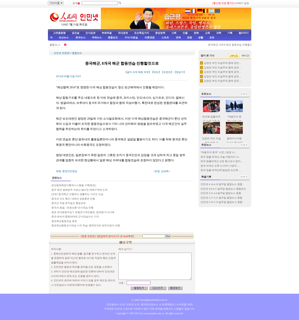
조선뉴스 (64, 37)
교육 (207, 33)
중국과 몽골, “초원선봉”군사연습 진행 (72, 207)
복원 (140, 72)
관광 (189, 37)
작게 (146, 72)
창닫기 (179, 72)
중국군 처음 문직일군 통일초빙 (68, 203)
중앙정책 (160, 33)
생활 (200, 37)
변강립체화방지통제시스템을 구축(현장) (73, 185)
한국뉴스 (80, 37)
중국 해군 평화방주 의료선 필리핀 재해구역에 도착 (79, 189)
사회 (173, 33)
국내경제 (123, 33)
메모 (156, 72)
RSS (190, 304)
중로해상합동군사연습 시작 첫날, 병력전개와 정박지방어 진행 (85, 225)
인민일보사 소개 (115, 304)
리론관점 (150, 37)
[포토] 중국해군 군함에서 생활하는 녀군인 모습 (77, 194)
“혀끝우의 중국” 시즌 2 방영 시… (219, 152)
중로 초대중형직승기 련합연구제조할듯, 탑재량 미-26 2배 (83, 212)
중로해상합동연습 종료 (64, 221)
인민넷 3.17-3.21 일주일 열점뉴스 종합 (222, 197)
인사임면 (90, 33)
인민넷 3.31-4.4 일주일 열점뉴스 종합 (221, 193)
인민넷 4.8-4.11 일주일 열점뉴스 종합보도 (223, 188)
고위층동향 (59, 33)
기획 (229, 33)
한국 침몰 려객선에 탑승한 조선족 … (221, 170)
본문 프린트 (88, 236)
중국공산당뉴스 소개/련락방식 (158, 304)
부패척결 (107, 33)
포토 (211, 37)
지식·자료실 (131, 37)
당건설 (75, 33)
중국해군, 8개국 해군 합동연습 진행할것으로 (234, 44)
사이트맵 (181, 304)
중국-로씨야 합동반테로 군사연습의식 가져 (75, 216)
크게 (134, 72)
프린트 (167, 72)
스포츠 (165, 37)
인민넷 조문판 (61, 53)
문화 (196, 33)
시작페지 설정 (241, 3)
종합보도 (113, 37)
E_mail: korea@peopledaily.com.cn (149, 299)
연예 (178, 37)
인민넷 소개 (132, 304)
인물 (185, 33)
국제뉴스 (97, 37)
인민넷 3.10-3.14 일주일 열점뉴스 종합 (222, 202)
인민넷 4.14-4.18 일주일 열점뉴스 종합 (222, 184)
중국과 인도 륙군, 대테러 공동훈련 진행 (73, 198)
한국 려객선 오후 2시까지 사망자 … (220, 165)
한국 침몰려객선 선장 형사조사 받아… (222, 161)
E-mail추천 (127, 236)
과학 (218, 33)
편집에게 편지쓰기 (108, 236)
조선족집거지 (141, 33)
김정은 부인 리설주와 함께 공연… (222, 63)
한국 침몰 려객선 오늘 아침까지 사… (221, 156)
